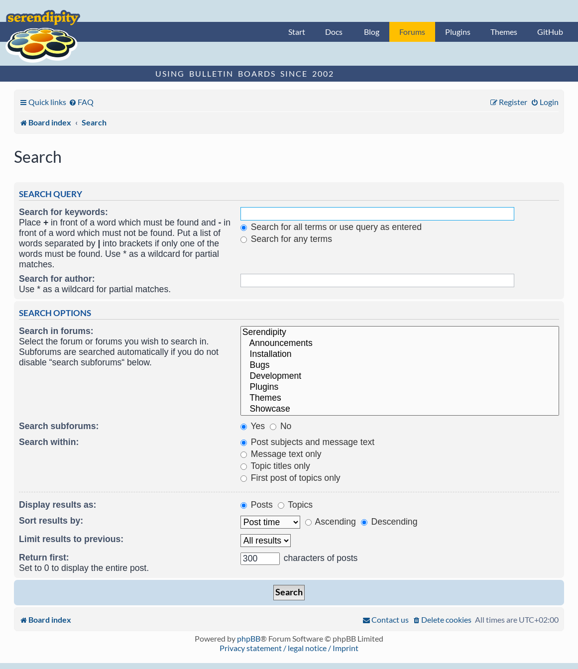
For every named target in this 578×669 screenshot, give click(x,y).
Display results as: (57, 505)
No (280, 426)
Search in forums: (56, 331)
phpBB (248, 638)
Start (296, 31)
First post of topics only (290, 478)
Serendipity (399, 332)
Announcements (399, 343)
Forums (412, 31)
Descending (389, 522)
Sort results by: (51, 521)
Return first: (44, 557)
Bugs (399, 365)
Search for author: (57, 279)
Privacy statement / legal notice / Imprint (289, 648)
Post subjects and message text (307, 442)
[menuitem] (81, 102)
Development (399, 376)
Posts (256, 505)
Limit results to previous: (71, 539)
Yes (252, 426)
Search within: (49, 442)
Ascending (330, 522)
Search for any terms (286, 239)
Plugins (457, 31)
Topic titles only (275, 466)
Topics (295, 505)
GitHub (550, 31)
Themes (503, 31)
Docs (334, 31)
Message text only (281, 454)
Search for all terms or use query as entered (331, 227)
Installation (399, 354)
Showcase (399, 409)
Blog (371, 31)
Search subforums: (59, 426)
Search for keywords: (63, 212)
